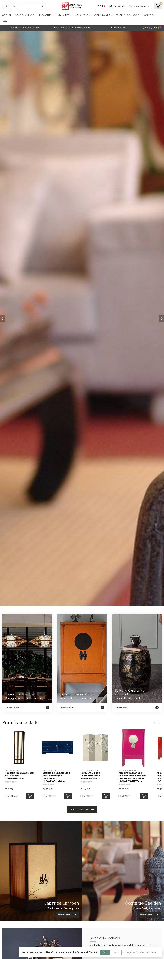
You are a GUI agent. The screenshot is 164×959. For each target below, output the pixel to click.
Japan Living (81, 15)
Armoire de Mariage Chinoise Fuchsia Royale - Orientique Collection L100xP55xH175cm (133, 777)
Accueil (6, 15)
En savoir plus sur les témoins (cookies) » (141, 952)
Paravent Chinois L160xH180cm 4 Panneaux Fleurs (90, 775)
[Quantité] (22, 796)
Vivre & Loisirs (102, 15)
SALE (4, 21)
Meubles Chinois (24, 15)
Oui (105, 952)
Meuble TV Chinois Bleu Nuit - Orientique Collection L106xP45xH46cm (56, 777)
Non (116, 952)
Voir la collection (82, 809)
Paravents (45, 15)
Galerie (148, 15)
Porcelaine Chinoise (127, 15)
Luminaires (63, 15)
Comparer (12, 796)
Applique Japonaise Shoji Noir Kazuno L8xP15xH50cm (19, 775)
